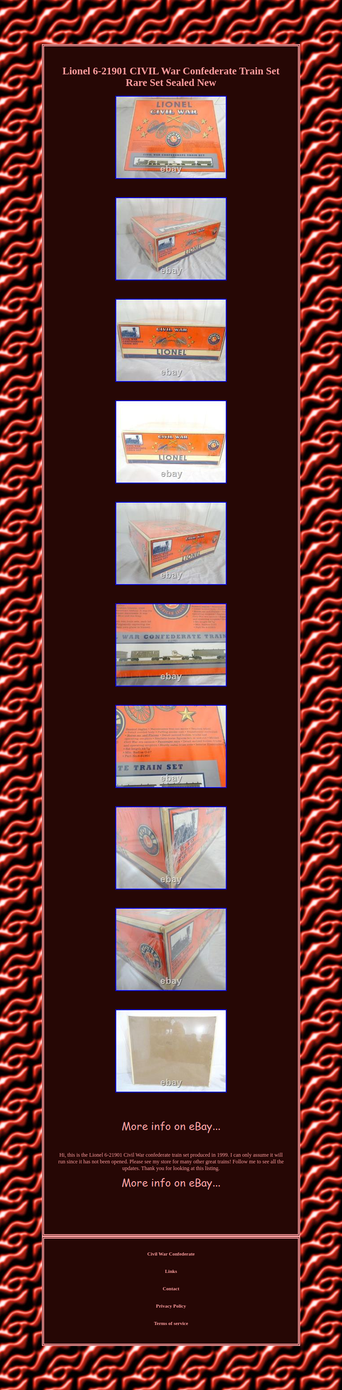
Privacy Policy (171, 1306)
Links (171, 1271)
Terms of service (171, 1323)
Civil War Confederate (171, 1253)
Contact (171, 1288)
